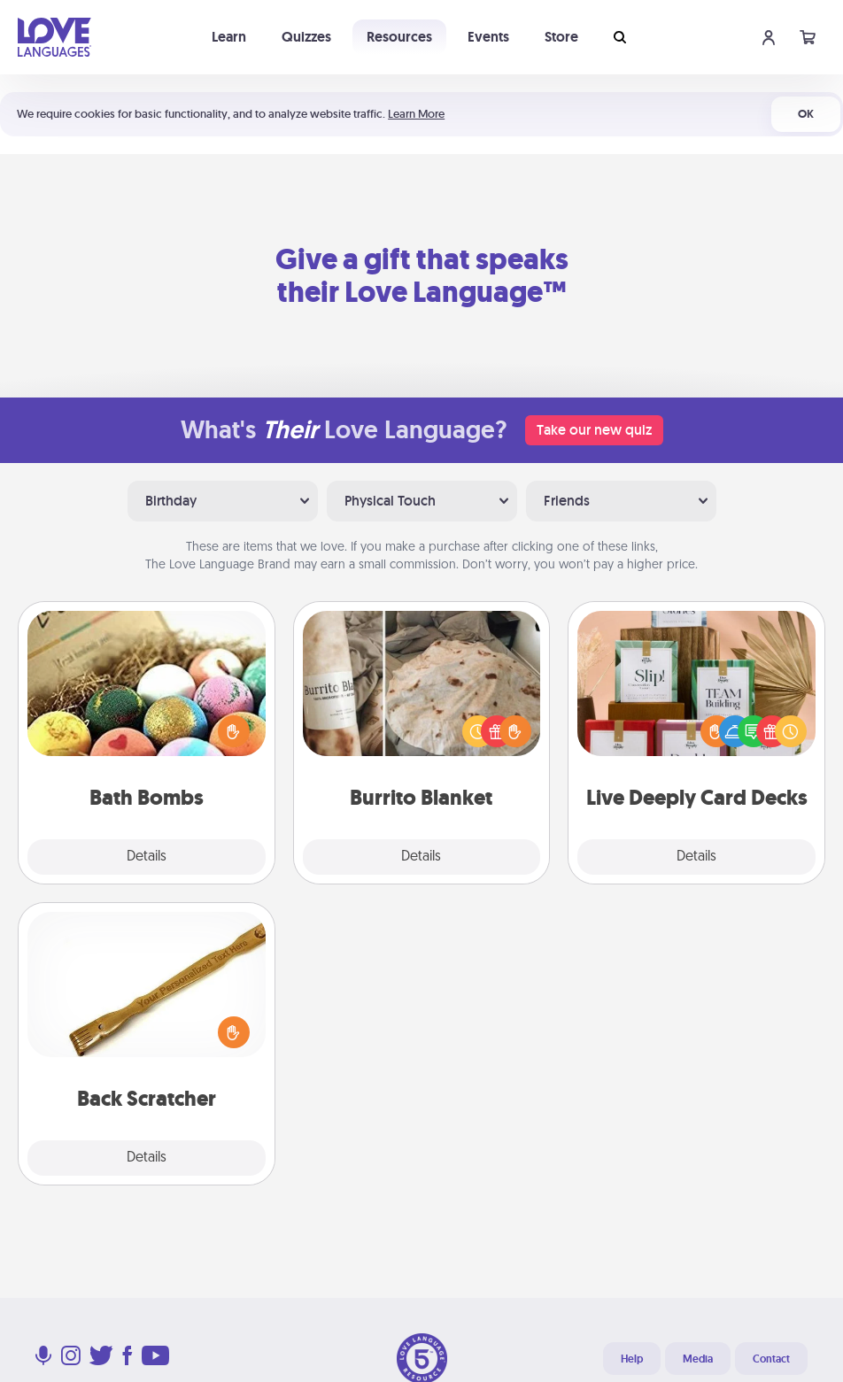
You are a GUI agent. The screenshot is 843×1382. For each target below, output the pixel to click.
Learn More (416, 113)
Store (561, 36)
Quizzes (306, 36)
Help (632, 1359)
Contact (771, 1359)
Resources (399, 36)
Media (698, 1359)
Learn (229, 36)
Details (146, 857)
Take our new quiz (594, 430)
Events (488, 36)
